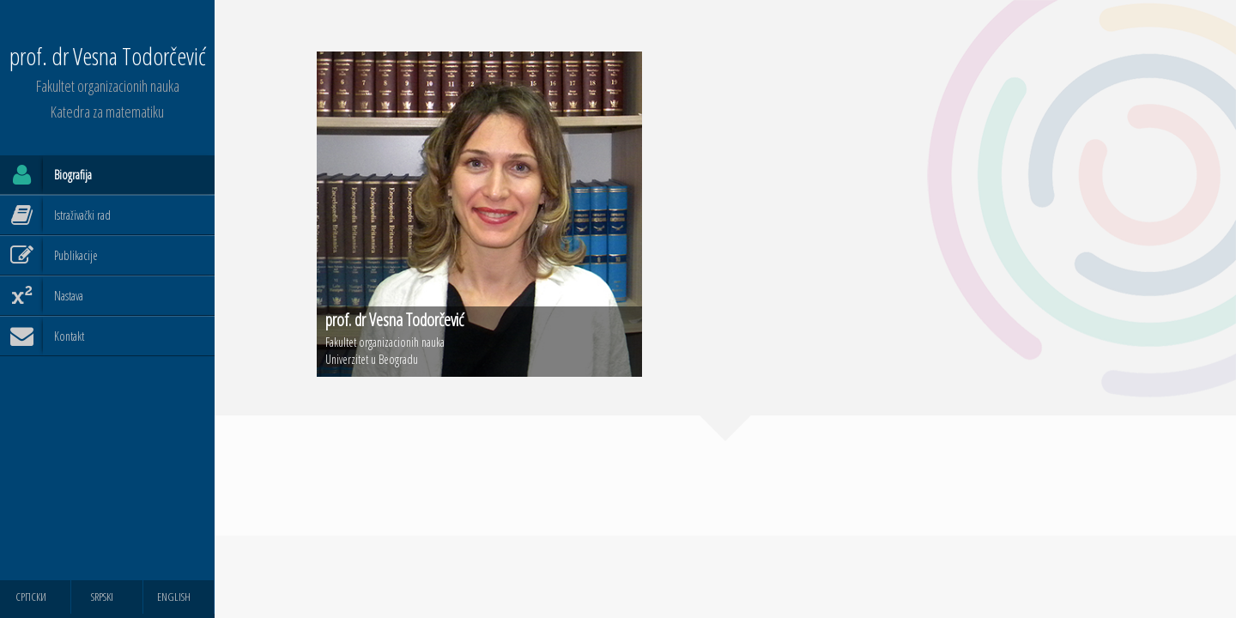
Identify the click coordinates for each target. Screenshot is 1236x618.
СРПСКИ (30, 596)
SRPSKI (102, 596)
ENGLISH (174, 596)
